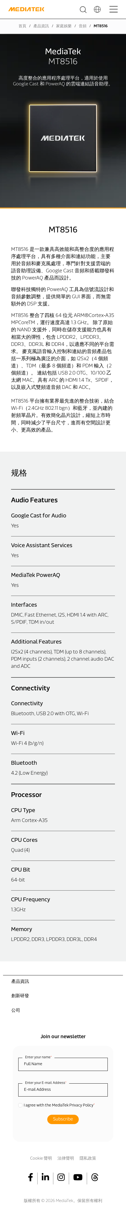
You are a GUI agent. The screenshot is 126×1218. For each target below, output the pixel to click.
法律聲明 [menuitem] (65, 1159)
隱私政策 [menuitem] (88, 1159)
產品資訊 (41, 26)
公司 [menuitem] (15, 1010)
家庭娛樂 (64, 26)
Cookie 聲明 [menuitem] (41, 1159)
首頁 (22, 26)
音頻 (82, 26)
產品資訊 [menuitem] (20, 982)
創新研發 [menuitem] (20, 996)
